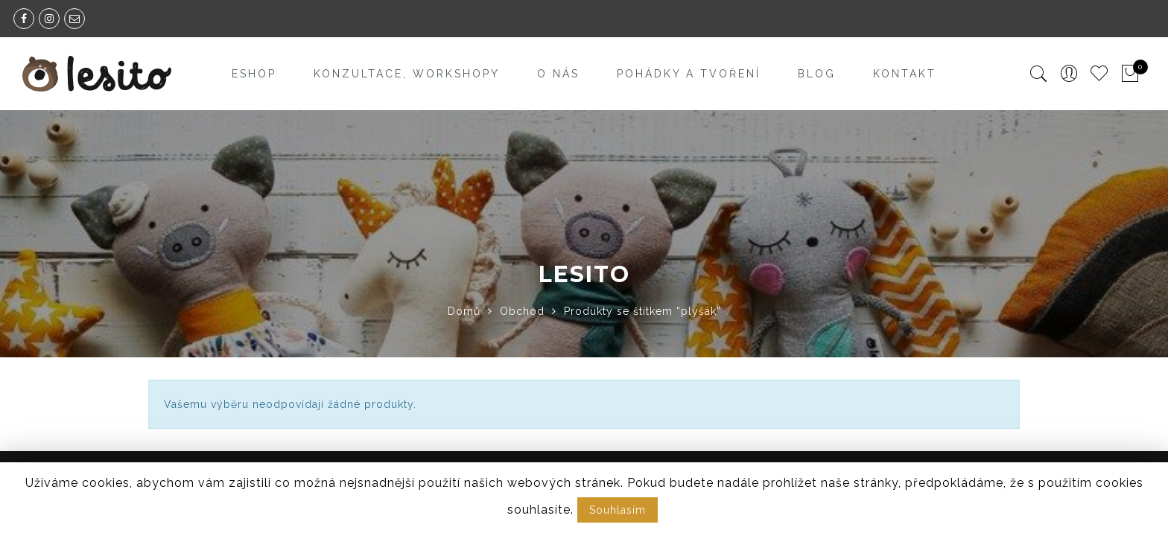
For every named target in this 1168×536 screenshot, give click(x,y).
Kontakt (904, 74)
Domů (464, 311)
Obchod (522, 311)
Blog (817, 74)
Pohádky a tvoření (689, 74)
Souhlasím (617, 510)
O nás (558, 74)
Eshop (254, 74)
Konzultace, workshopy (407, 74)
